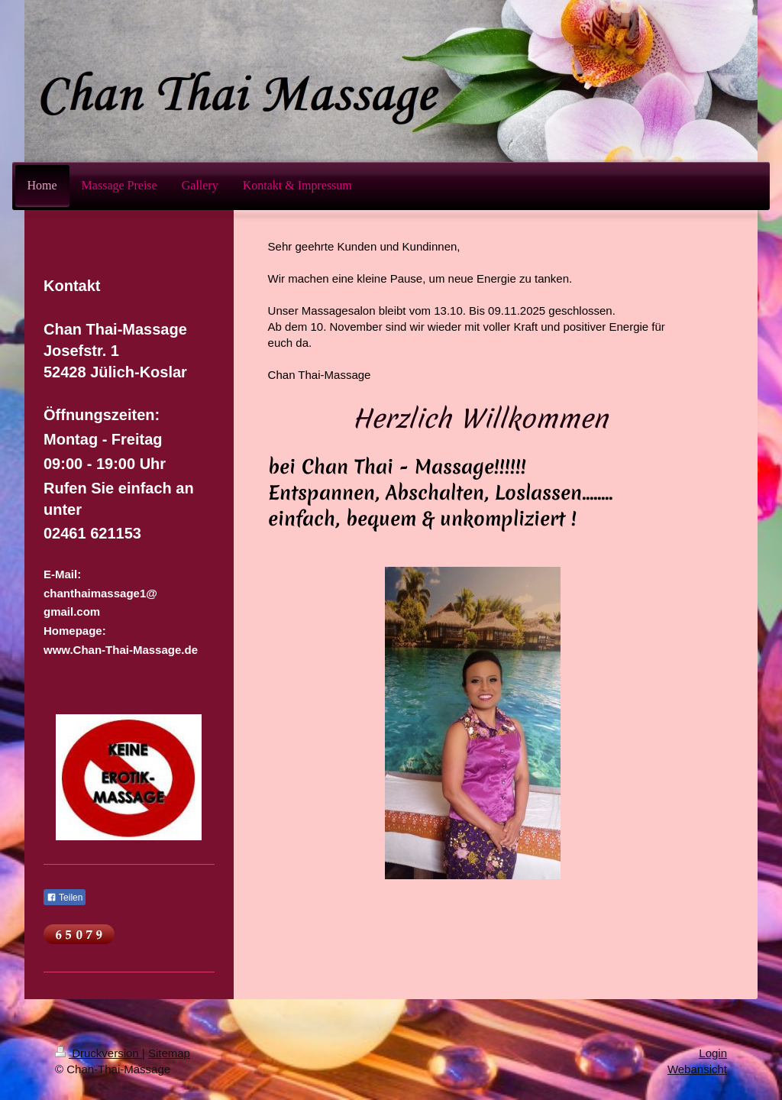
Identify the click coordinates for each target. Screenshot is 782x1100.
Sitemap (169, 1053)
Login (713, 1053)
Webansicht (697, 1069)
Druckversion (98, 1053)
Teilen (64, 897)
